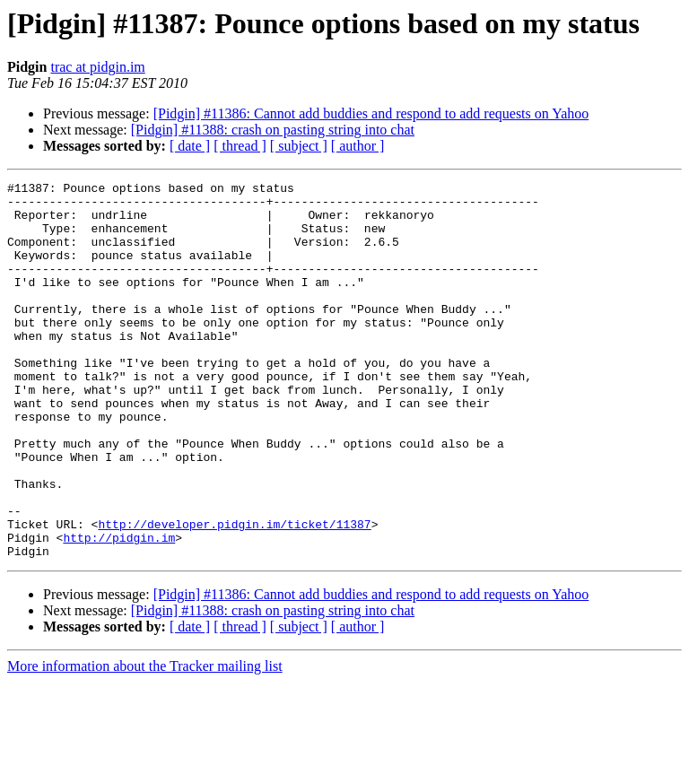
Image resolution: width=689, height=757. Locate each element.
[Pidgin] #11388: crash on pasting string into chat (272, 129)
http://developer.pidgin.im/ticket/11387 (234, 594)
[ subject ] (298, 145)
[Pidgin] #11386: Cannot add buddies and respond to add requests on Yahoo (371, 113)
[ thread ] (240, 145)
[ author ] (358, 145)
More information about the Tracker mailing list (145, 741)
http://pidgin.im (119, 610)
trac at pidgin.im (97, 66)
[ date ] (190, 145)
